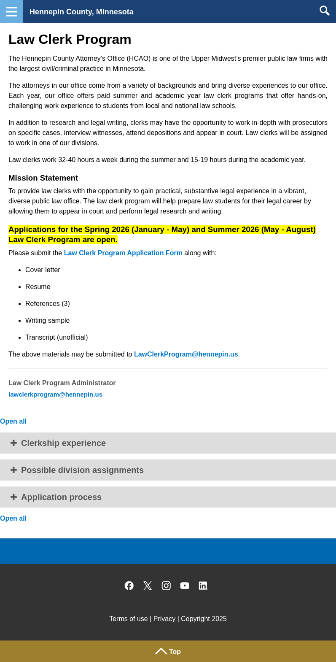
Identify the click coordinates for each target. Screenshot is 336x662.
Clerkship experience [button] (63, 443)
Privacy (164, 618)
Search (324, 10)
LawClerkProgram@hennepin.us (186, 354)
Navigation (11, 11)
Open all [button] (13, 421)
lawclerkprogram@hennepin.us (55, 394)
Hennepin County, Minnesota (82, 12)
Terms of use (128, 618)
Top (175, 651)
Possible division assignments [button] (82, 470)
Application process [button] (61, 497)
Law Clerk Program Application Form (123, 253)
